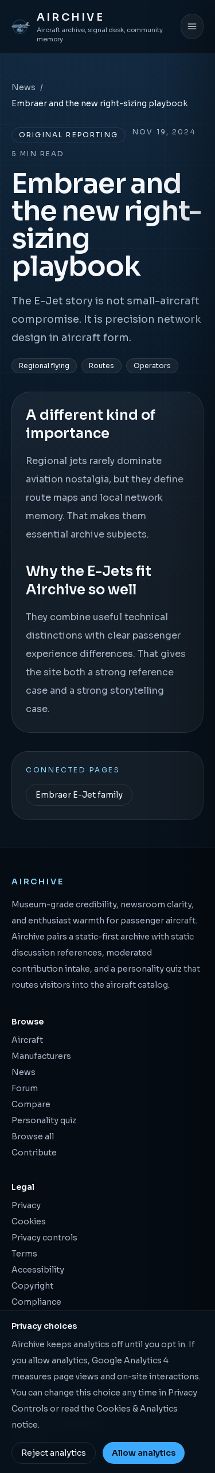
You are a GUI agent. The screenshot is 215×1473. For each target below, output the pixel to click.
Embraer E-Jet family (79, 795)
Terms (24, 1253)
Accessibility (37, 1270)
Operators (152, 365)
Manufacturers (41, 1056)
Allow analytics (143, 1453)
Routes (101, 365)
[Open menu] (192, 26)
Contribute (34, 1152)
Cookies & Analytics (137, 1409)
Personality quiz (43, 1120)
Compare (30, 1104)
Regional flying (44, 365)
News (23, 87)
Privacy (26, 1205)
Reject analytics (53, 1453)
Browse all (32, 1136)
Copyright (32, 1286)
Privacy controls (44, 1237)
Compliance (36, 1302)
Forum (24, 1088)
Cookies (28, 1221)
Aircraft (27, 1040)
